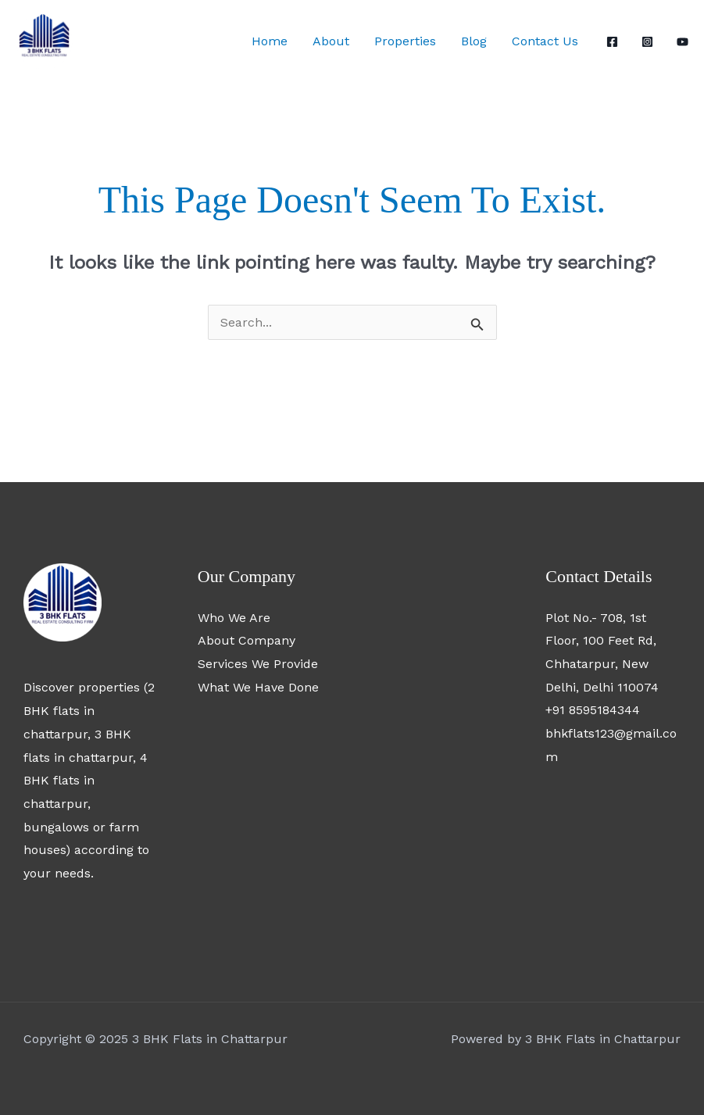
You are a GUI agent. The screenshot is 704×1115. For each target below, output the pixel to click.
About (331, 41)
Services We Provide (258, 663)
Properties (405, 41)
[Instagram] (647, 42)
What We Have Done (258, 687)
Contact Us (545, 41)
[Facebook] (612, 42)
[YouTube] (682, 42)
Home (270, 41)
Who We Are (234, 617)
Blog (474, 41)
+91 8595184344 (592, 709)
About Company (246, 640)
